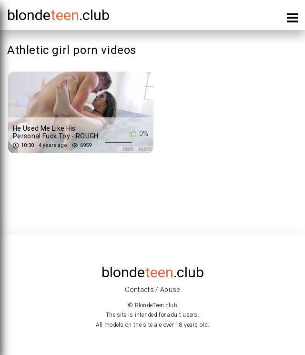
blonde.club (58, 15)
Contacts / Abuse (152, 289)
